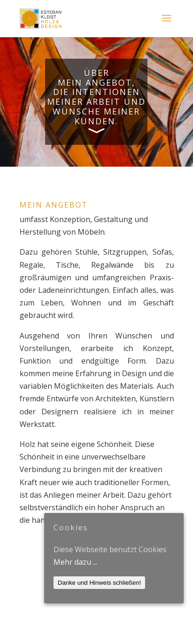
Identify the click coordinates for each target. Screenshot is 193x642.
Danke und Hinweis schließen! (99, 582)
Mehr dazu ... (75, 562)
